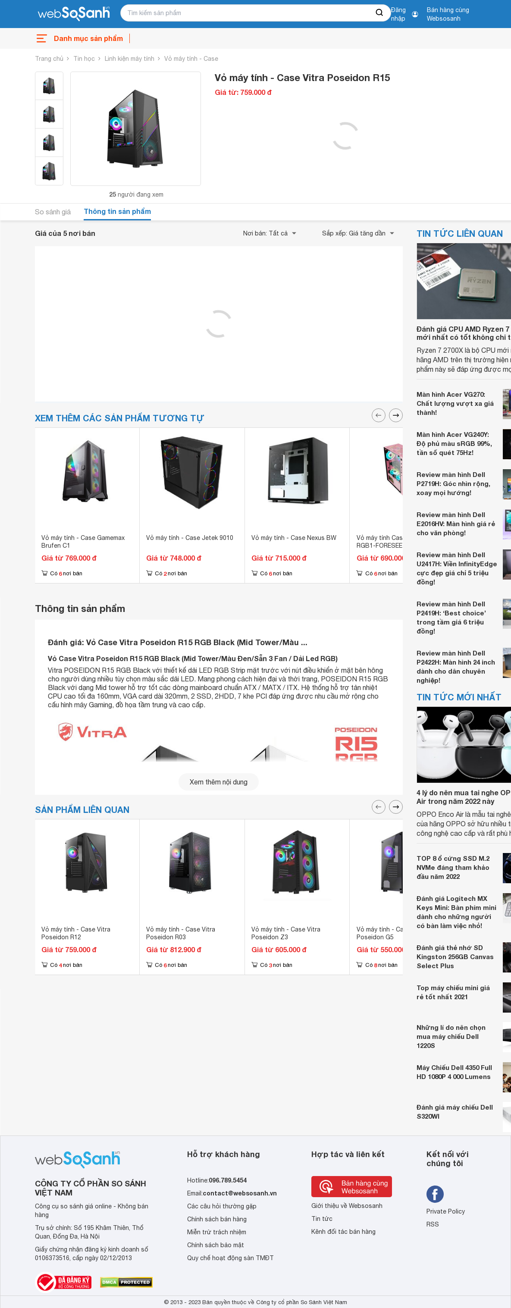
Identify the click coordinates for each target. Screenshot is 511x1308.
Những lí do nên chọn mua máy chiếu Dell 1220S (451, 1036)
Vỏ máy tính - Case (191, 58)
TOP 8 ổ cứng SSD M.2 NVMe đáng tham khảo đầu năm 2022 (453, 867)
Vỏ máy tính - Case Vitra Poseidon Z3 (285, 933)
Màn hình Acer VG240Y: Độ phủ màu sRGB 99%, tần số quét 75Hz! (454, 443)
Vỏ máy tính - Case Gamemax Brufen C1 (83, 541)
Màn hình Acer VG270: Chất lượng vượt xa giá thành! (455, 403)
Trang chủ (49, 58)
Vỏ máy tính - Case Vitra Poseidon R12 (75, 933)
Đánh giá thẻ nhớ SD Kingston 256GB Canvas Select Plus (455, 956)
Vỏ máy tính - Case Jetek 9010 (189, 537)
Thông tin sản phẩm (117, 211)
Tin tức (321, 1218)
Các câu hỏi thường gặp (222, 1206)
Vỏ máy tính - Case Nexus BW (293, 537)
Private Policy (445, 1211)
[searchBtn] (380, 13)
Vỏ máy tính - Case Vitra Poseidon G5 (391, 933)
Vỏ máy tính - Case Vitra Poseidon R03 (180, 933)
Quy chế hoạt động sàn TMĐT (230, 1258)
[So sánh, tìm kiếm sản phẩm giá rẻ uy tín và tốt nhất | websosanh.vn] (74, 14)
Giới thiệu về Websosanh (346, 1205)
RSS (432, 1224)
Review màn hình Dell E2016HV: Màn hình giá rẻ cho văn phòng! (456, 523)
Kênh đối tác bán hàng (343, 1231)
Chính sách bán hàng (217, 1219)
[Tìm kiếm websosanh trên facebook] (435, 1194)
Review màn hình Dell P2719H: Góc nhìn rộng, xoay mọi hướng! (453, 483)
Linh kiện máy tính (129, 58)
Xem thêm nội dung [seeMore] (219, 782)
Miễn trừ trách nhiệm (216, 1232)
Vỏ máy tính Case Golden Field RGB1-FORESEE (400, 541)
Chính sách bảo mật (215, 1245)
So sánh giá (53, 212)
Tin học (84, 58)
